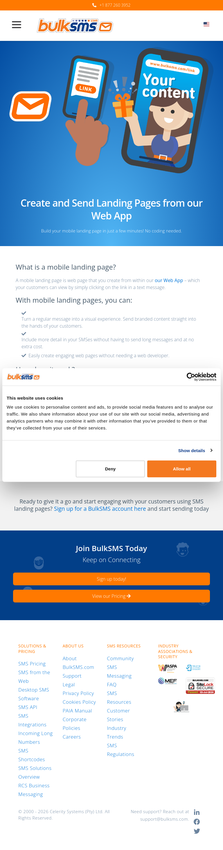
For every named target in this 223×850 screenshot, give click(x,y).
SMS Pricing (32, 663)
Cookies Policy (79, 702)
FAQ (111, 684)
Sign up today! (111, 579)
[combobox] (208, 26)
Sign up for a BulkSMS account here (100, 508)
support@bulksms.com (164, 819)
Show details (191, 450)
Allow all (181, 468)
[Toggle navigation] (18, 25)
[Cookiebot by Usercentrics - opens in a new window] (191, 376)
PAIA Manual (77, 710)
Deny (110, 468)
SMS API (27, 707)
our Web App (169, 280)
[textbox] (208, 24)
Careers (72, 736)
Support (72, 675)
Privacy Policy (78, 693)
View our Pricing (111, 596)
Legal (69, 684)
